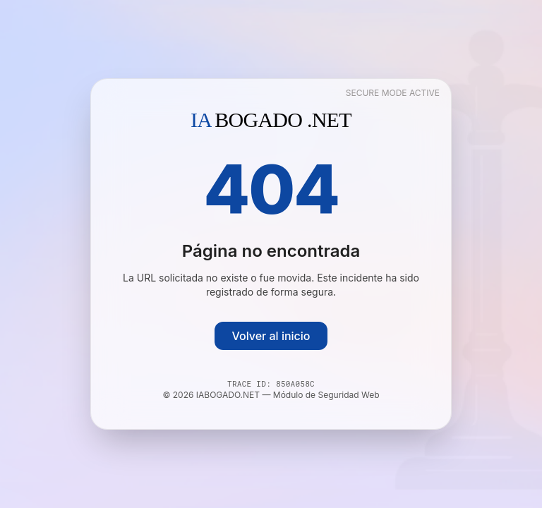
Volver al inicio (270, 336)
